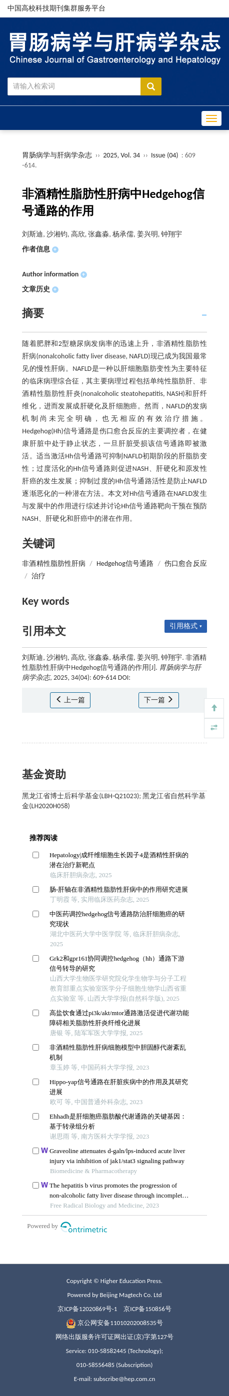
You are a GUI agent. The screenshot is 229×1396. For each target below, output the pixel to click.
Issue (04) (164, 155)
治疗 (39, 576)
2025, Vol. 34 (122, 155)
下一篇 (159, 700)
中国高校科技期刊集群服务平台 (57, 8)
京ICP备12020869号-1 (87, 1309)
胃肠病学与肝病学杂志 (57, 155)
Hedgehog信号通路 (125, 563)
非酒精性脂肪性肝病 (54, 563)
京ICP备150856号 (147, 1309)
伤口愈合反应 (185, 563)
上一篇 (70, 700)
